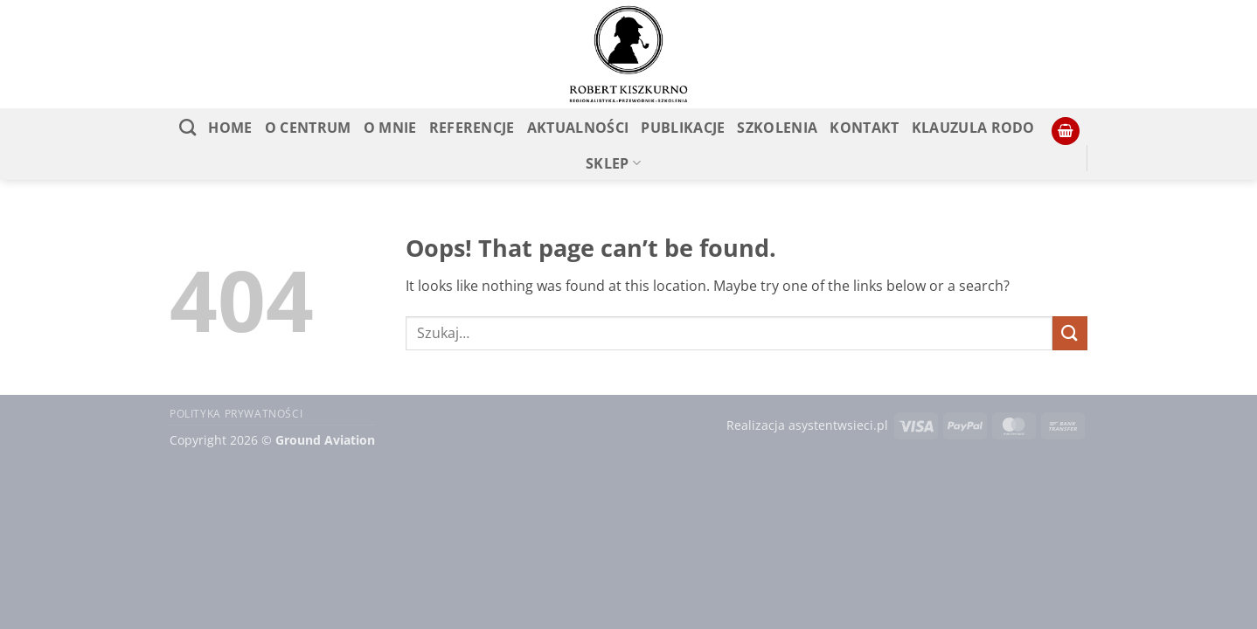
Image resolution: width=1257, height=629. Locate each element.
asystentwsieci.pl (838, 425)
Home (230, 127)
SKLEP (613, 163)
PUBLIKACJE (683, 127)
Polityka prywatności (236, 413)
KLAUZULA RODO (973, 127)
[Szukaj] (187, 127)
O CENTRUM (308, 127)
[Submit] (1069, 333)
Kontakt (864, 127)
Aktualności (578, 127)
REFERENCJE (472, 127)
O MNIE (390, 127)
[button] (1066, 131)
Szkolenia (777, 127)
